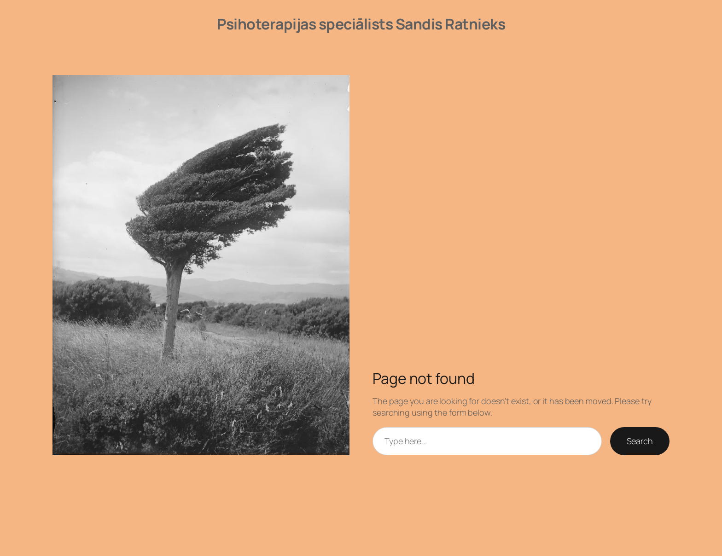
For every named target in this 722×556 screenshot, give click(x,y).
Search (640, 440)
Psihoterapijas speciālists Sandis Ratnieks (361, 24)
